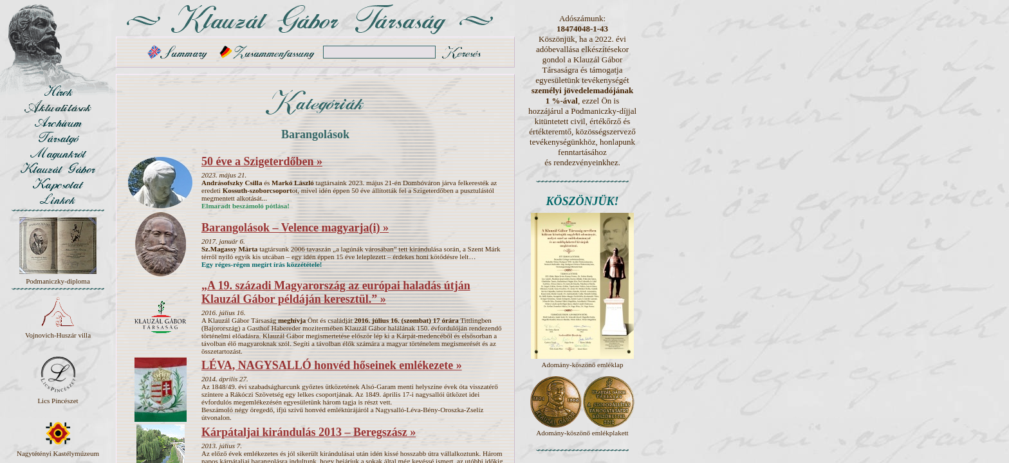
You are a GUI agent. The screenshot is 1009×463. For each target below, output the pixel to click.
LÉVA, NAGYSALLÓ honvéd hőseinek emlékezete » (331, 365)
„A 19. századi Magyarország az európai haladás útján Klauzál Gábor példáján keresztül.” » (335, 292)
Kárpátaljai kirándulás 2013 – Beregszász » (308, 432)
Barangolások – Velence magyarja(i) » (295, 227)
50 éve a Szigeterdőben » (261, 161)
